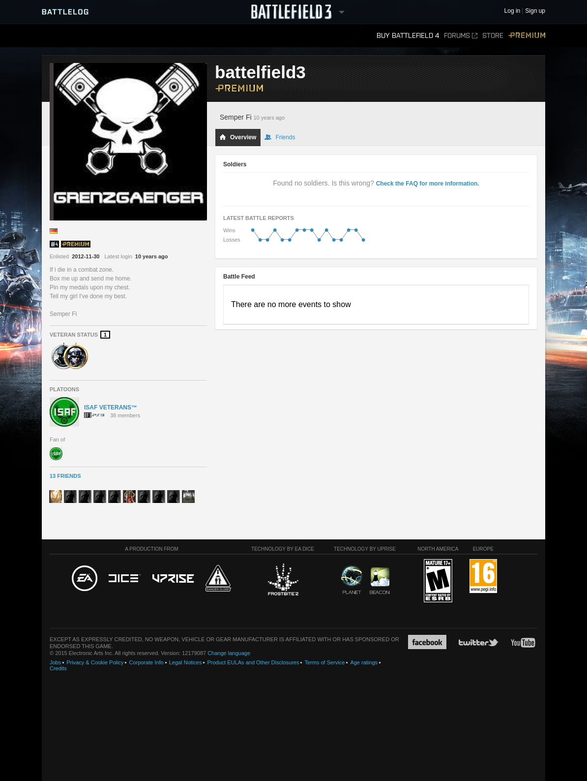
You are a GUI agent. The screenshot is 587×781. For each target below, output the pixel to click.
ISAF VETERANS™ (110, 407)
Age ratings (364, 662)
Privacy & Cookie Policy (94, 662)
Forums (460, 35)
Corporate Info (146, 662)
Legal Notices (185, 662)
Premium (526, 35)
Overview (237, 137)
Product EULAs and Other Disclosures (253, 662)
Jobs (55, 662)
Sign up (535, 11)
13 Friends (65, 476)
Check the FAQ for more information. (427, 183)
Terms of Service (324, 662)
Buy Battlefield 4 (408, 35)
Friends (279, 137)
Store (492, 35)
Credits (58, 668)
